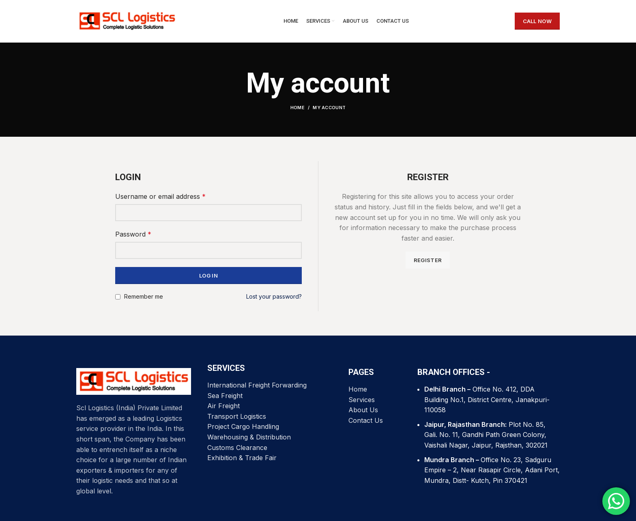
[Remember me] (117, 296)
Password (133, 234)
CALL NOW (537, 21)
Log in (208, 275)
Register (428, 260)
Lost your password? (274, 296)
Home (297, 107)
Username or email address (160, 196)
